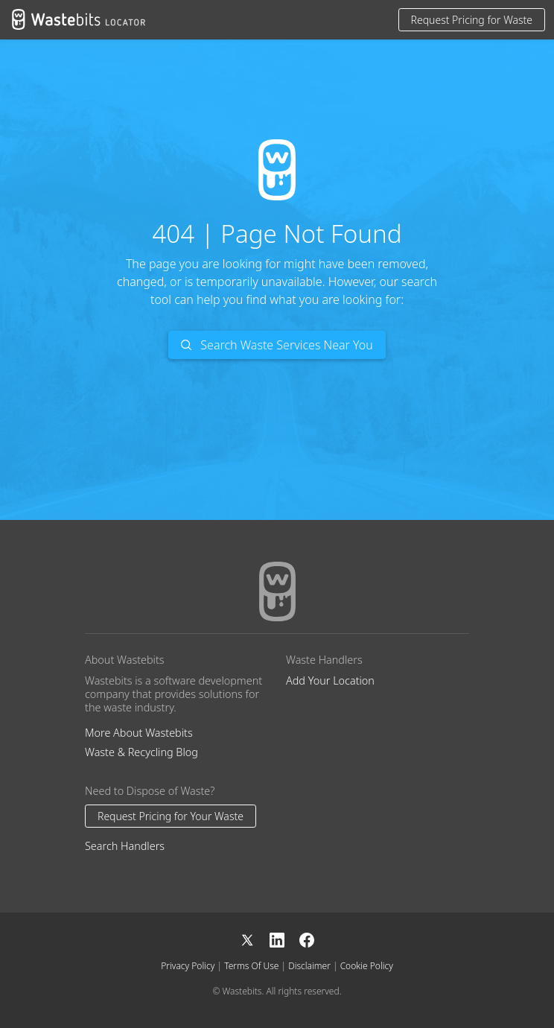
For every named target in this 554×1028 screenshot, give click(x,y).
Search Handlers (125, 846)
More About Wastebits (139, 733)
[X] (255, 938)
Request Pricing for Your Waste (170, 816)
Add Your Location (330, 680)
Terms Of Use (251, 965)
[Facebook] (306, 938)
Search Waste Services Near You (277, 345)
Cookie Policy (366, 965)
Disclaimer (309, 965)
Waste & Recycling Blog (141, 752)
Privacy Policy (187, 965)
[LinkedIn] (284, 938)
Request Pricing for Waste (471, 20)
